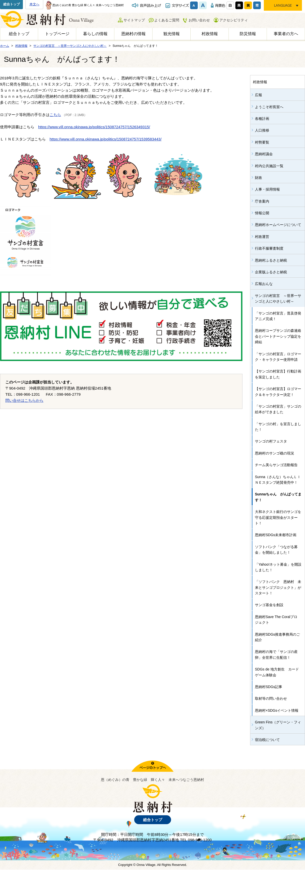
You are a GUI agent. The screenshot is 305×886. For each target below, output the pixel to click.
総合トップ (11, 4)
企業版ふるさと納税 (271, 272)
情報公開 (262, 213)
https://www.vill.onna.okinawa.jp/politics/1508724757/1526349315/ (94, 127)
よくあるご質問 (166, 20)
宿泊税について (267, 740)
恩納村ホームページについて (278, 225)
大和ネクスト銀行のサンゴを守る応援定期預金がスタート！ (278, 517)
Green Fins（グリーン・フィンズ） (278, 725)
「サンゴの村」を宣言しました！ (278, 427)
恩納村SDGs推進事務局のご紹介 (277, 637)
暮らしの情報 (95, 34)
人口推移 (262, 130)
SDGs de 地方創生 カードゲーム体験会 (277, 672)
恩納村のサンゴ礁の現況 (274, 453)
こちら (55, 114)
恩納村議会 (264, 154)
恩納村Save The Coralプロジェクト (276, 619)
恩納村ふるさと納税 (271, 260)
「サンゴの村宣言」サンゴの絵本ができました (278, 409)
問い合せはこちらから (24, 400)
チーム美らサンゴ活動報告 (276, 465)
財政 (258, 178)
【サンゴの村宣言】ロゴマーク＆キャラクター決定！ (278, 391)
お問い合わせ (199, 20)
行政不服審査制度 (269, 248)
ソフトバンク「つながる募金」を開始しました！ (276, 549)
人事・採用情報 (267, 189)
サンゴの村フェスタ (271, 441)
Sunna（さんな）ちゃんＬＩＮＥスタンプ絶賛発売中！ (278, 479)
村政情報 (210, 34)
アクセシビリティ (233, 20)
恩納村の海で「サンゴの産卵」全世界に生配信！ (276, 654)
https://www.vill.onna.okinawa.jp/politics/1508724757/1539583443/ (105, 139)
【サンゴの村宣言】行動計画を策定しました (278, 374)
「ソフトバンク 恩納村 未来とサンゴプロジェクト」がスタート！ (278, 587)
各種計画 (262, 119)
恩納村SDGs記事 (268, 687)
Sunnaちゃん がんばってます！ (278, 497)
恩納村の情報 (133, 34)
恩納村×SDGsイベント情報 (276, 710)
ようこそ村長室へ (269, 107)
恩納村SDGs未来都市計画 (275, 535)
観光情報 (171, 34)
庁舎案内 (262, 201)
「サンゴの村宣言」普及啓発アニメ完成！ (278, 316)
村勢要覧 (262, 142)
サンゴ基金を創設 (269, 605)
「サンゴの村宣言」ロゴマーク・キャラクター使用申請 (278, 357)
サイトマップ (134, 20)
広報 (258, 95)
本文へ (34, 4)
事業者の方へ (286, 34)
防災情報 (248, 34)
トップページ (57, 34)
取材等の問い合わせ (271, 698)
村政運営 (262, 237)
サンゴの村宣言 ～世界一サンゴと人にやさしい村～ (278, 298)
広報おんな (264, 284)
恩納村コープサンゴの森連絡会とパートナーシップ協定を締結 (278, 336)
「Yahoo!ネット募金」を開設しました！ (278, 567)
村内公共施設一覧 (269, 166)
